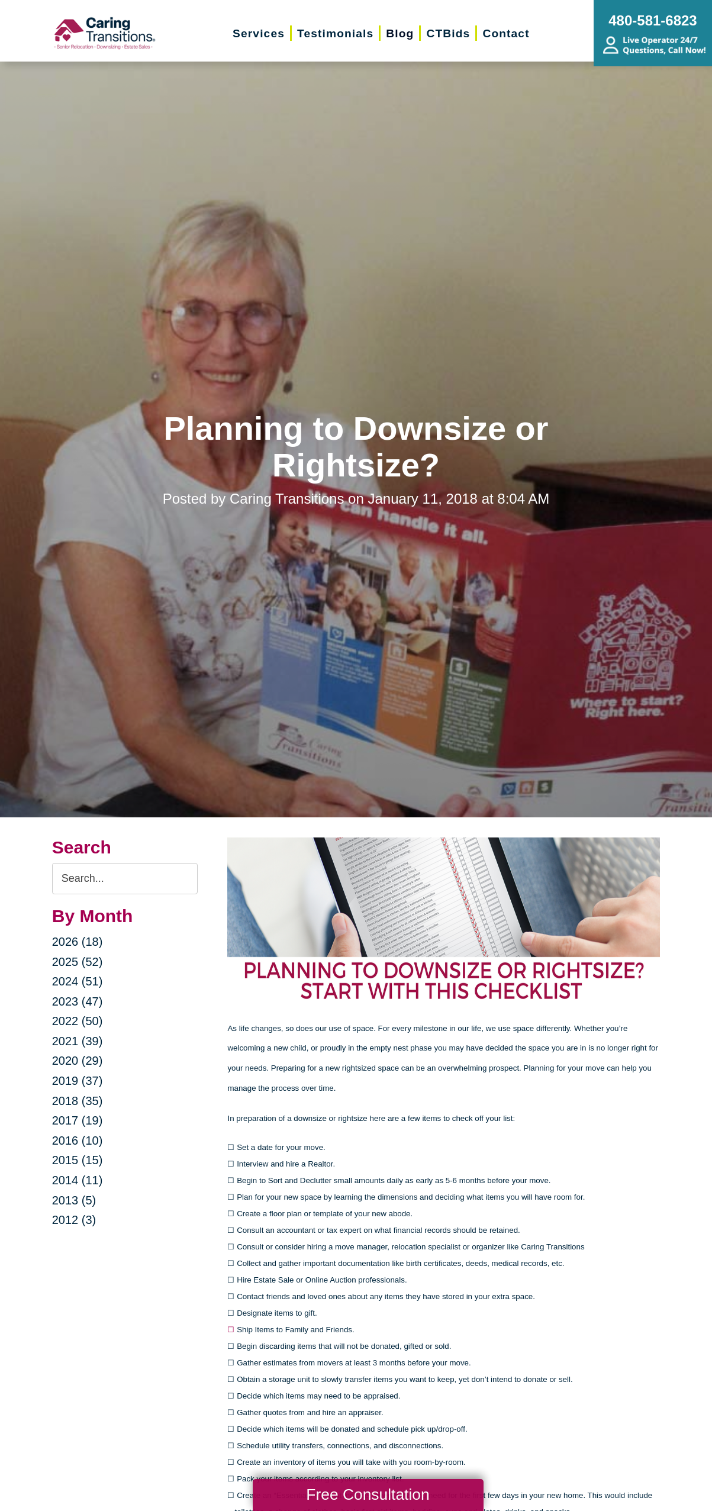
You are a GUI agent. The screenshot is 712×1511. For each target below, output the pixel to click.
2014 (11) (77, 1180)
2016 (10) (77, 1140)
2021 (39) (77, 1041)
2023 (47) (77, 1001)
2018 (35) (77, 1100)
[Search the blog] (125, 878)
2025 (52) (77, 961)
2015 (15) (77, 1160)
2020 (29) (77, 1060)
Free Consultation (367, 1494)
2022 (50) (77, 1020)
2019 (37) (77, 1080)
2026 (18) (77, 941)
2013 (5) (74, 1200)
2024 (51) (77, 981)
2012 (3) (74, 1219)
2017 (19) (77, 1120)
